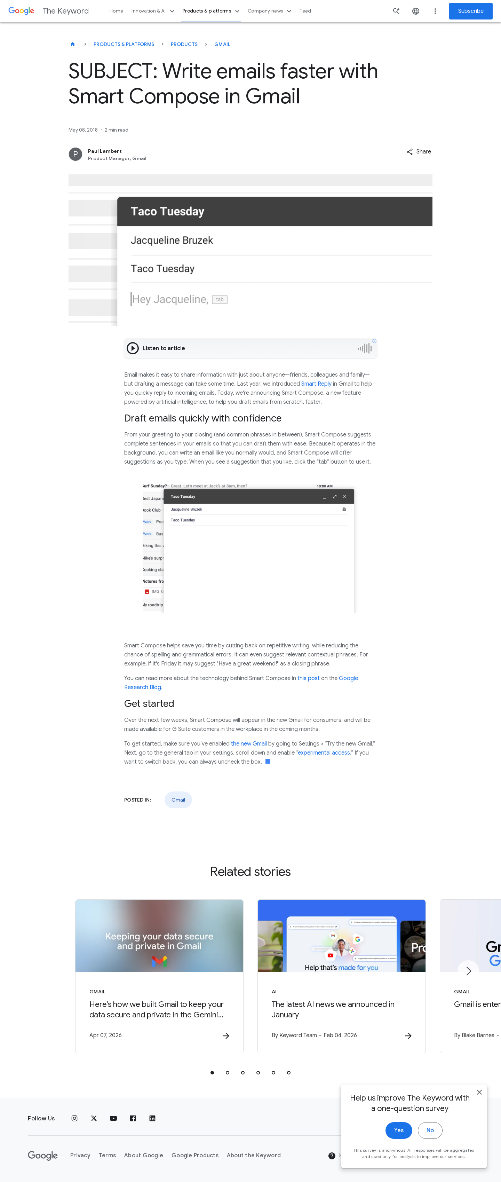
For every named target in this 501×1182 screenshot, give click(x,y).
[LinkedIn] (152, 1118)
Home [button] (116, 11)
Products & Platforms (124, 44)
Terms (107, 1155)
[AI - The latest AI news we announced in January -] (342, 976)
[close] (479, 1092)
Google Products (195, 1155)
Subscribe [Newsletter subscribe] (471, 11)
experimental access (324, 752)
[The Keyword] (72, 44)
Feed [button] (305, 11)
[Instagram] (74, 1118)
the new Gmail (249, 743)
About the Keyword (254, 1155)
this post (308, 678)
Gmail (222, 44)
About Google (143, 1155)
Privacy (80, 1155)
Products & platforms (212, 11)
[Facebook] (133, 1118)
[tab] (212, 1072)
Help (340, 1156)
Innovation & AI (154, 11)
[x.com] (94, 1118)
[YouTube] (113, 1118)
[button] (418, 151)
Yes (399, 1130)
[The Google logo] (43, 1156)
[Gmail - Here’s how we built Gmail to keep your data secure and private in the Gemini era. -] (159, 976)
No (430, 1130)
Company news (270, 11)
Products (184, 44)
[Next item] (468, 971)
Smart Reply (316, 383)
